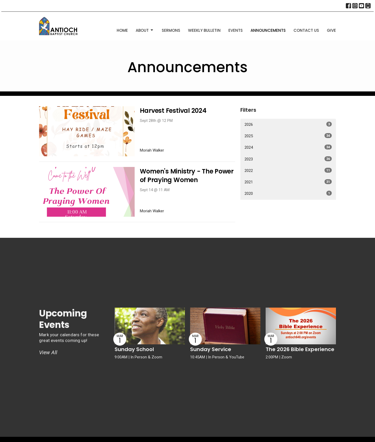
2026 (288, 124)
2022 (288, 170)
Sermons (171, 30)
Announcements (268, 30)
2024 (288, 147)
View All (48, 352)
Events (235, 30)
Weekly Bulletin (204, 30)
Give (331, 30)
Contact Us (306, 30)
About (145, 30)
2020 (288, 193)
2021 (288, 181)
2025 (288, 135)
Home (122, 30)
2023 (288, 158)
